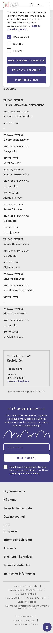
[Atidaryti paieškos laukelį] (32, 5)
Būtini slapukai (18, 37)
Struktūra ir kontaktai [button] (17, 556)
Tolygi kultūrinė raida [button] (17, 508)
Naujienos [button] (10, 531)
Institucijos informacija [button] (19, 573)
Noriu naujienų (26, 457)
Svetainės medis (24, 616)
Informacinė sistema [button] (17, 539)
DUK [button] (6, 525)
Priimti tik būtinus (26, 79)
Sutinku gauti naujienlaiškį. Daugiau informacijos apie (25, 470)
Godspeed (29, 620)
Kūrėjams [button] (9, 499)
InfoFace (34, 624)
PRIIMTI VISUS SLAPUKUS (26, 70)
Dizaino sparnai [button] (14, 516)
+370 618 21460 (27, 593)
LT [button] (37, 5)
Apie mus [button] (9, 548)
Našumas (15, 50)
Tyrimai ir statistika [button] (16, 565)
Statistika (15, 44)
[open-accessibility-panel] (47, 627)
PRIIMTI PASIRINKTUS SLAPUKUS (26, 60)
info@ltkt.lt (16, 597)
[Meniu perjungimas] (47, 5)
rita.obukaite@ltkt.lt (18, 381)
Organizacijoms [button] (14, 491)
